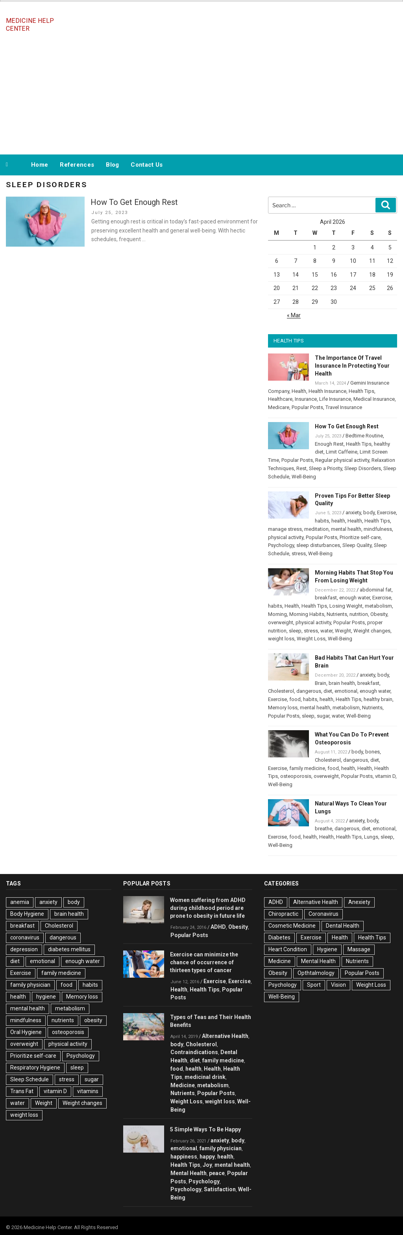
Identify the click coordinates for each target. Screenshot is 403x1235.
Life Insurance (335, 399)
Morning (277, 614)
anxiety (353, 512)
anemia (19, 902)
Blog (112, 164)
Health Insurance (327, 391)
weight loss (281, 639)
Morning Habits (306, 614)
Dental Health (342, 926)
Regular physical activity (342, 460)
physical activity (285, 537)
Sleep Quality (357, 545)
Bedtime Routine (364, 436)
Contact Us (147, 164)
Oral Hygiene (26, 1032)
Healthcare (280, 399)
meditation (316, 529)
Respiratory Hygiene (35, 1067)
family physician (30, 985)
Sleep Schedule (29, 1079)
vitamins (87, 1091)
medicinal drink (205, 1077)
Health (299, 391)
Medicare (278, 407)
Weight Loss (311, 639)
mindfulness (378, 529)
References (77, 164)
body (369, 512)
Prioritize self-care (360, 537)
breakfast (326, 598)
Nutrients (337, 614)
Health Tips (361, 391)
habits (322, 521)
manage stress (285, 529)
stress (299, 553)
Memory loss (283, 707)
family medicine (307, 768)
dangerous (308, 691)
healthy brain (378, 699)
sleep (295, 631)
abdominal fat (376, 590)
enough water (354, 598)
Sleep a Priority (325, 468)
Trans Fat (21, 1091)
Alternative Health (225, 1036)
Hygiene (327, 949)
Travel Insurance (343, 407)
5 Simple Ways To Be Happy (205, 1129)
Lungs (371, 837)
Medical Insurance (374, 399)
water (326, 631)
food (295, 699)
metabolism (378, 606)
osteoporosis (295, 776)
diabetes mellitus (69, 949)
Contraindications (194, 1052)
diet (328, 691)
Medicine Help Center (30, 24)
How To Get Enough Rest (134, 202)
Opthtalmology (316, 973)
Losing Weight (345, 606)
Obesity (378, 614)
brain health (342, 683)
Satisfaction (220, 1189)
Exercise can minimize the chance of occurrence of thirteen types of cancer (204, 962)
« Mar (294, 315)
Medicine (182, 1085)
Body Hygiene (27, 914)
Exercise (386, 512)
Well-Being (304, 477)
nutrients (63, 1020)
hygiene (46, 996)
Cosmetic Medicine (292, 926)
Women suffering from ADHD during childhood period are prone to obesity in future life (208, 908)
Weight (343, 631)
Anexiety (359, 902)
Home (39, 164)
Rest (301, 468)
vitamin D (385, 776)
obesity (93, 1020)
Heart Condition (287, 949)
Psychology (281, 545)
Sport (314, 985)
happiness (183, 1156)
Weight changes (371, 631)
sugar (323, 716)
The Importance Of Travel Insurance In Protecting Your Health (352, 366)
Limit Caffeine (341, 452)
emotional (346, 691)
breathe (323, 828)
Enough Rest (329, 444)
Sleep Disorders (362, 468)
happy (207, 1156)
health (338, 521)
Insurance (306, 399)
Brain (320, 683)
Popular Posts (307, 407)
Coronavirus (323, 914)
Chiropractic (283, 914)
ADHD (218, 927)
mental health (346, 529)
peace (217, 1173)
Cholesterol (281, 691)
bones (372, 752)
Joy (207, 1165)
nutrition (358, 614)
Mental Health (188, 1173)
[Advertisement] (201, 94)
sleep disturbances (318, 545)
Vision (338, 985)
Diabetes (279, 937)
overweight (280, 622)
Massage (359, 949)
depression (24, 949)
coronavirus (24, 937)
